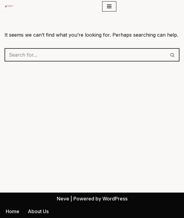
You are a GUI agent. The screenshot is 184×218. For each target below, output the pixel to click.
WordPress (115, 199)
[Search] (85, 54)
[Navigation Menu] (109, 6)
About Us (38, 211)
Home (12, 211)
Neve (63, 199)
